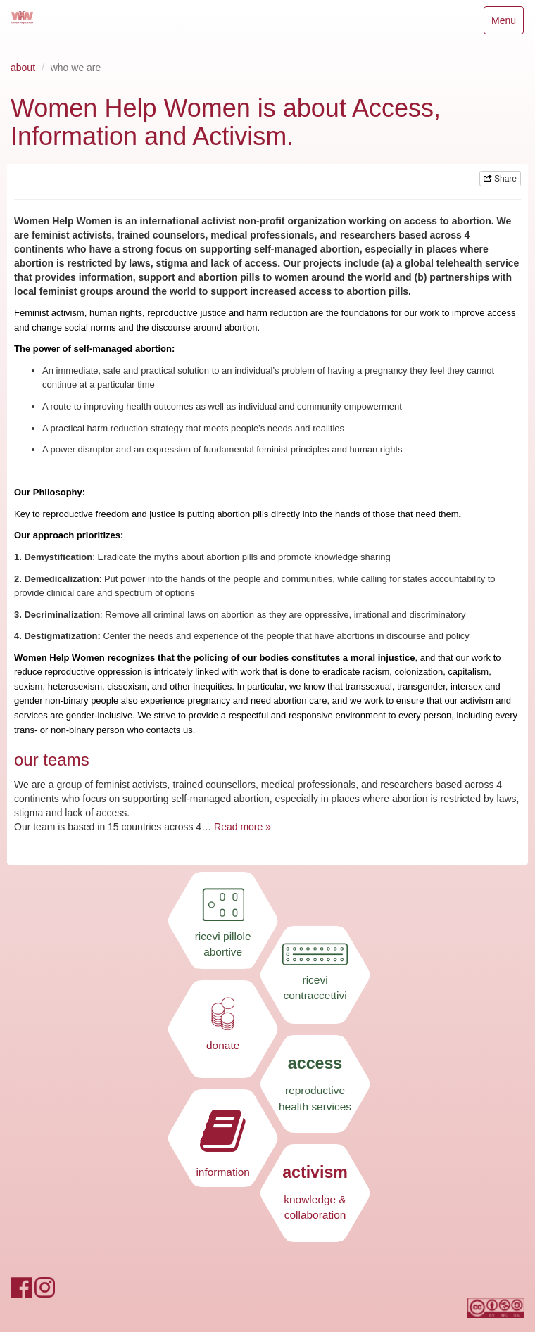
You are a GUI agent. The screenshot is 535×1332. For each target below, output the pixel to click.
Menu (507, 23)
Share (500, 179)
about (23, 67)
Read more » (242, 826)
